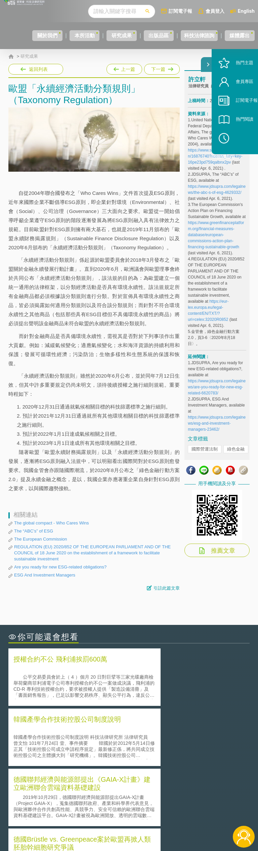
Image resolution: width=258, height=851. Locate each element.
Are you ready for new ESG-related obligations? (60, 566)
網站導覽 (135, 823)
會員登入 (227, 11)
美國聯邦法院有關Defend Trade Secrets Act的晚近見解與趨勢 (67, 740)
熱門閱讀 (235, 141)
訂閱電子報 (193, 11)
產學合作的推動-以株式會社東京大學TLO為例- (186, 759)
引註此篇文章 (167, 588)
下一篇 (161, 68)
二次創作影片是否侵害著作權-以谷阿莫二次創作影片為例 (67, 731)
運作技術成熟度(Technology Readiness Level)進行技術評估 (67, 750)
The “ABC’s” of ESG (33, 531)
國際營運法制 (204, 456)
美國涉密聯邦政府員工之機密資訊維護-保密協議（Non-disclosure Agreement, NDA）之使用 (67, 759)
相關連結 (219, 795)
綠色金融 (236, 456)
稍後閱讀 (238, 160)
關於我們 (22, 35)
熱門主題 (235, 85)
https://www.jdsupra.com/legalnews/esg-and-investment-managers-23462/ (217, 430)
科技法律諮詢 (201, 35)
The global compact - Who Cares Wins (51, 522)
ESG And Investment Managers (44, 575)
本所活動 (66, 35)
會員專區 (235, 104)
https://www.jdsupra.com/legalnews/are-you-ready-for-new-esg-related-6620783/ (217, 394)
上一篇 (124, 68)
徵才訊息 (135, 804)
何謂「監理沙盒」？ (156, 730)
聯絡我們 (135, 814)
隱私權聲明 (137, 795)
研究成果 (110, 35)
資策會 (193, 795)
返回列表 (38, 69)
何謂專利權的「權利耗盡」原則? (170, 749)
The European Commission (40, 539)
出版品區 (154, 35)
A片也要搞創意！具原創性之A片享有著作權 (182, 740)
